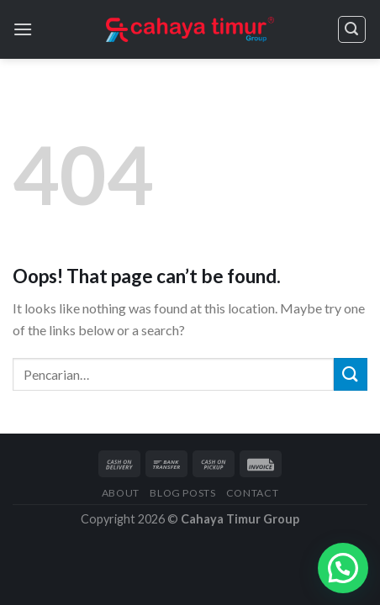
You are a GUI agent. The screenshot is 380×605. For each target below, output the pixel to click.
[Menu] (23, 29)
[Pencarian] (352, 29)
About (121, 493)
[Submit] (350, 374)
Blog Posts (182, 493)
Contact (252, 493)
